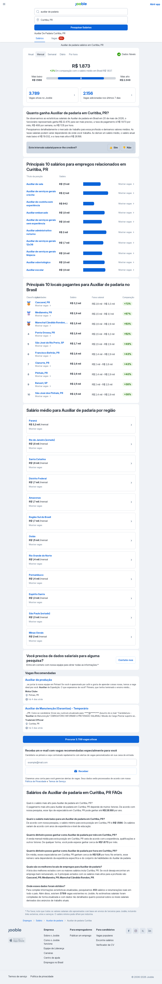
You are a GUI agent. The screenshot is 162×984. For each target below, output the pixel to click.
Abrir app (155, 4)
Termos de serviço (17, 976)
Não (127, 147)
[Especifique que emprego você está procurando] (81, 11)
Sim (113, 147)
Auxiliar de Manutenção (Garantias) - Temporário (56, 708)
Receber (81, 771)
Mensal (40, 54)
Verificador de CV (105, 944)
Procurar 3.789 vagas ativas (81, 739)
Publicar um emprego (80, 935)
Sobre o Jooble (51, 935)
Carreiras (48, 953)
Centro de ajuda (52, 957)
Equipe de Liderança (54, 948)
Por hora (73, 54)
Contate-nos (125, 660)
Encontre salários (105, 940)
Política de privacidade (42, 976)
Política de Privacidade (35, 781)
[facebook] (129, 931)
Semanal (52, 54)
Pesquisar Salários (81, 27)
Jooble (150, 977)
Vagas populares (104, 935)
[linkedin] (150, 931)
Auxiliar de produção (38, 679)
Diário (63, 54)
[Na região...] (81, 19)
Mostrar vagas (127, 184)
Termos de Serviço (57, 781)
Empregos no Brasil (53, 962)
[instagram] (136, 931)
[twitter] (143, 931)
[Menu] (4, 4)
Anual (31, 54)
